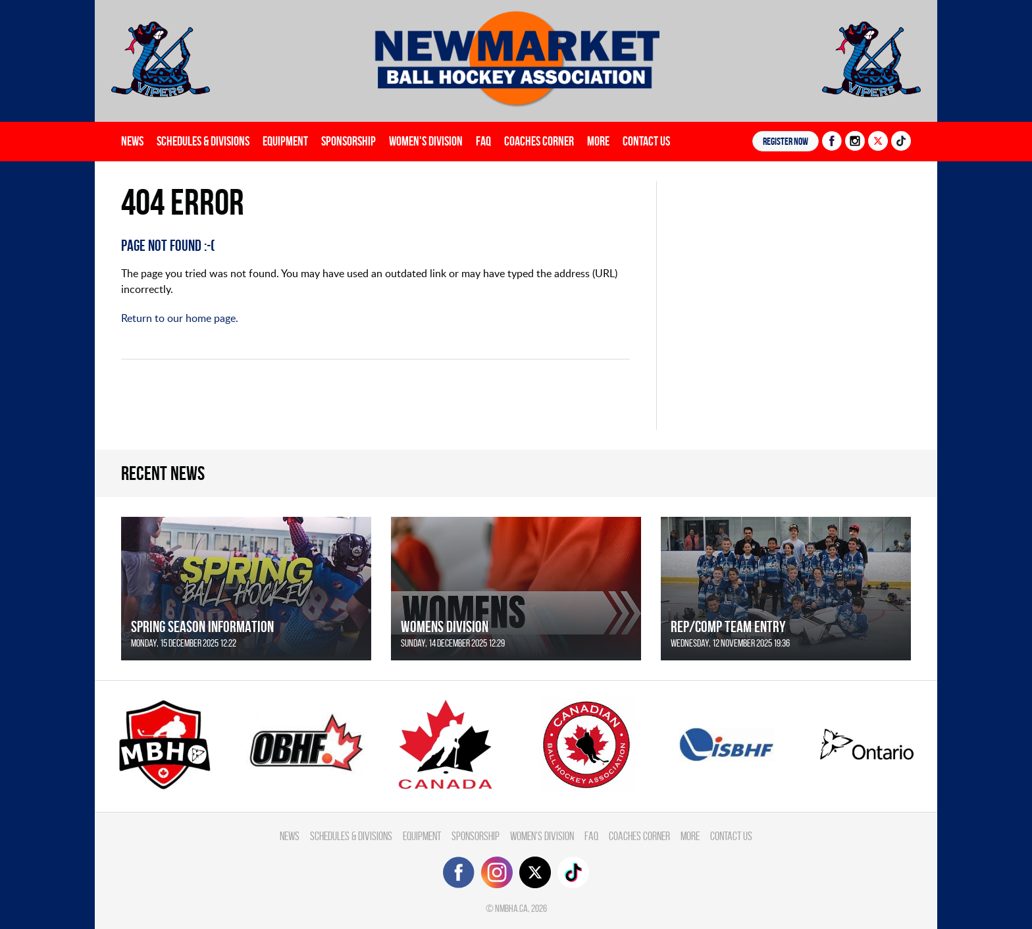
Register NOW (785, 141)
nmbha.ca (511, 908)
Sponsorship (348, 141)
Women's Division (426, 141)
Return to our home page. (179, 318)
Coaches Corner (539, 141)
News (132, 141)
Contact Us (646, 141)
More (598, 141)
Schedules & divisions (203, 141)
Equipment (285, 141)
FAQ (483, 141)
